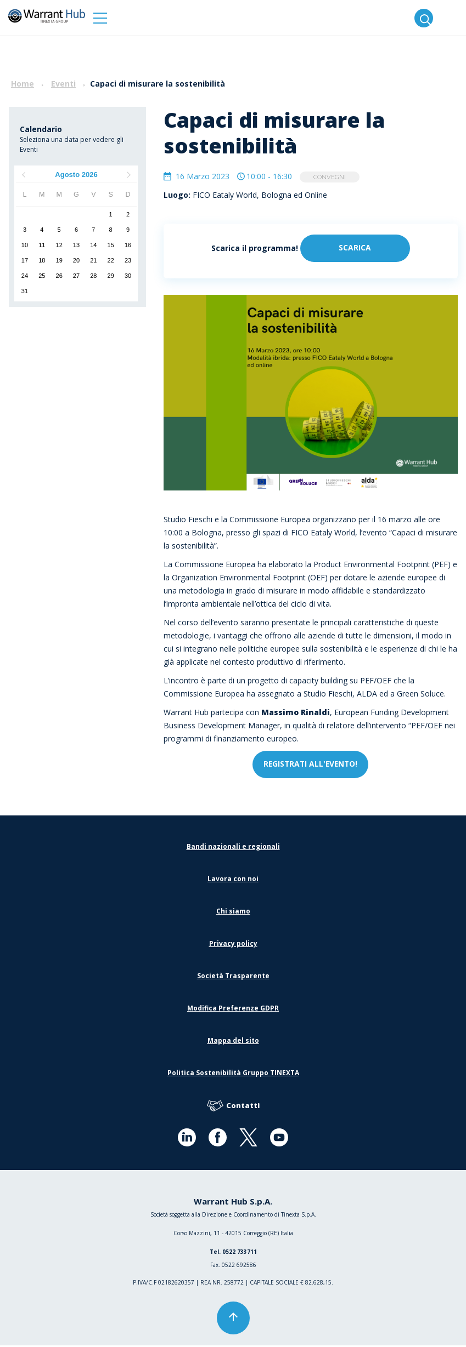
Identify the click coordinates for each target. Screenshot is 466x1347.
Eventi (63, 83)
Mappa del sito (233, 1042)
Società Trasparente (233, 977)
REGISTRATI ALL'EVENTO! (310, 766)
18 (41, 260)
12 (59, 245)
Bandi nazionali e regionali (233, 848)
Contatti (233, 1108)
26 (59, 275)
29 (111, 275)
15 (111, 245)
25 (41, 275)
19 (59, 260)
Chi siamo (233, 912)
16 (128, 245)
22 (111, 260)
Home (22, 83)
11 (41, 245)
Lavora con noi (233, 880)
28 (93, 275)
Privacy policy (233, 945)
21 (93, 260)
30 (128, 275)
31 (24, 291)
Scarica (355, 249)
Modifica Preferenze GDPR (233, 1009)
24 (24, 275)
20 (76, 260)
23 (128, 260)
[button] (100, 18)
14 (93, 245)
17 (24, 260)
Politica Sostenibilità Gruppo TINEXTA (233, 1074)
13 (76, 245)
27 (76, 275)
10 (24, 245)
